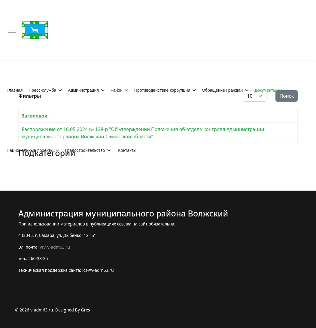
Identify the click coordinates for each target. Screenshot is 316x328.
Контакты (127, 150)
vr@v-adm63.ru (55, 247)
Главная (15, 90)
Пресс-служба (42, 90)
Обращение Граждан (222, 90)
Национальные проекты (30, 150)
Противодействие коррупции (162, 90)
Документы (265, 90)
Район (117, 90)
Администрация (83, 90)
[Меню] (12, 30)
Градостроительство (85, 150)
